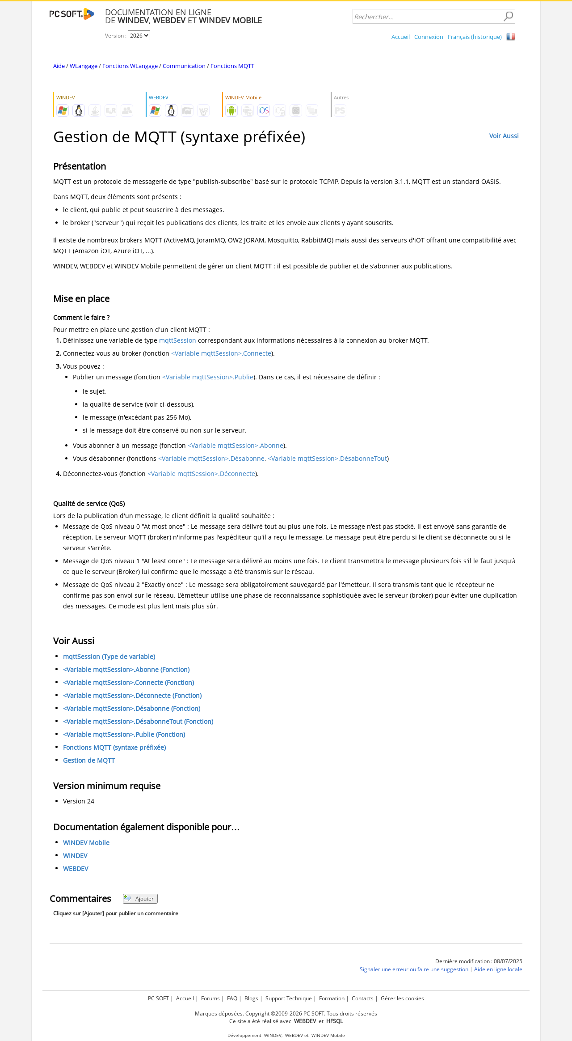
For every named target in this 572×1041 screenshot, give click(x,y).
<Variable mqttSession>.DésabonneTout (327, 458)
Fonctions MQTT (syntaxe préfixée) (114, 747)
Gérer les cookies (402, 998)
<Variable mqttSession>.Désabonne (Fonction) (131, 708)
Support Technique (288, 998)
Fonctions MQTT (232, 66)
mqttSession (177, 340)
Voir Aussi (504, 136)
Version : (116, 35)
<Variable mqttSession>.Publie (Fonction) (124, 734)
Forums (210, 998)
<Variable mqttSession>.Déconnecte (201, 473)
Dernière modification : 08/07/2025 (478, 961)
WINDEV (75, 855)
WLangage (83, 66)
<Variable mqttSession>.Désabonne (211, 458)
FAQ (232, 998)
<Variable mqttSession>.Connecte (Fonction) (128, 682)
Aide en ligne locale (498, 969)
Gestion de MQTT (89, 760)
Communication (184, 66)
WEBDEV (75, 868)
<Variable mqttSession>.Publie (207, 377)
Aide (59, 66)
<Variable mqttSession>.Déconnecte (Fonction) (132, 695)
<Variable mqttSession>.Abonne (235, 445)
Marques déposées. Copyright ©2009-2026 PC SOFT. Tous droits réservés (286, 1013)
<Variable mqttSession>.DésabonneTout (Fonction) (138, 721)
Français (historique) (475, 37)
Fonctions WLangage (130, 66)
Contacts (363, 998)
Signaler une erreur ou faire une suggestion (414, 969)
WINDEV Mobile (86, 842)
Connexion (428, 37)
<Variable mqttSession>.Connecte (221, 353)
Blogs (251, 998)
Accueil (400, 37)
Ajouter (139, 898)
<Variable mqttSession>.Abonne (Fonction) (126, 669)
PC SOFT (158, 998)
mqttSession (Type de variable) (109, 656)
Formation (332, 998)
